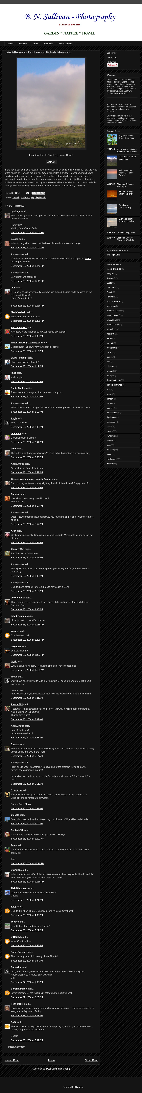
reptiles (110, 440)
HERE (88, 258)
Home (10, 44)
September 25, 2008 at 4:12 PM (27, 487)
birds (109, 352)
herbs (109, 403)
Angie (14, 418)
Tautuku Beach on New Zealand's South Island (127, 150)
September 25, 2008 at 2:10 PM (27, 412)
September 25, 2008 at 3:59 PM (27, 472)
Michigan (111, 306)
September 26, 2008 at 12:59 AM (27, 670)
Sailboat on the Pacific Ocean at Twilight (126, 172)
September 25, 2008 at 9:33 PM (27, 609)
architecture (112, 348)
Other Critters (65, 44)
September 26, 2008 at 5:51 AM (27, 784)
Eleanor (15, 744)
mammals (111, 422)
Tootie (14, 922)
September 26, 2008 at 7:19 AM (27, 823)
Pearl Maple (17, 1004)
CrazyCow (16, 790)
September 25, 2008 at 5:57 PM (27, 524)
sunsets (110, 450)
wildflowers (111, 459)
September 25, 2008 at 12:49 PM (27, 281)
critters (110, 366)
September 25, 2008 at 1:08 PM (27, 336)
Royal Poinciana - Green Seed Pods (126, 136)
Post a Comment (16, 1047)
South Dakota (113, 324)
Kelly (13, 906)
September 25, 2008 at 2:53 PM (27, 457)
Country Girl (17, 549)
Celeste (15, 815)
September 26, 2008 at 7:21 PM (27, 930)
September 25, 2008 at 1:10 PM (27, 351)
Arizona (110, 278)
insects (110, 408)
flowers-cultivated (114, 385)
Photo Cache (18, 388)
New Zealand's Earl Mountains (127, 158)
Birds (35, 44)
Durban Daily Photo (21, 804)
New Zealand (113, 315)
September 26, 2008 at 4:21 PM (27, 900)
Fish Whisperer (19, 888)
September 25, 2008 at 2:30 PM (27, 427)
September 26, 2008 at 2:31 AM (27, 698)
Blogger (79, 1087)
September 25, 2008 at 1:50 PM (27, 381)
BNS (13, 1022)
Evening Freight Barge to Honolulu (126, 220)
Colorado (111, 287)
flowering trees (113, 380)
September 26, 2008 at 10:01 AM (27, 839)
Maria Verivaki (18, 312)
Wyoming (111, 329)
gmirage (15, 211)
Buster (109, 283)
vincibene (16, 433)
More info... (124, 93)
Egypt (109, 292)
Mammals (48, 44)
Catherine (16, 967)
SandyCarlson (18, 952)
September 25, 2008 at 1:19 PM (27, 366)
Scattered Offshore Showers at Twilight (125, 239)
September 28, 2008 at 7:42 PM (27, 1040)
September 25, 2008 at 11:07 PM (27, 655)
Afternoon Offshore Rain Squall (125, 185)
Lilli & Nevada (18, 616)
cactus (109, 357)
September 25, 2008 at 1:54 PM (27, 396)
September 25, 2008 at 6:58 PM (27, 542)
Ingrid (14, 661)
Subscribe (111, 57)
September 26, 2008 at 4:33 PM (27, 915)
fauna (109, 371)
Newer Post (12, 1060)
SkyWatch (41, 197)
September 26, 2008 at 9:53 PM (27, 945)
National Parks (113, 310)
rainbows (25, 197)
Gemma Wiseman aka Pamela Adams (31, 479)
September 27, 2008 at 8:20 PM (27, 997)
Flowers (23, 44)
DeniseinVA (17, 830)
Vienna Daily (30, 228)
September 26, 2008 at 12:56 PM (27, 882)
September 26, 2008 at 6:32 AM (27, 808)
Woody (14, 631)
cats (108, 362)
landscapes (112, 413)
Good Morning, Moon (126, 232)
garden (110, 399)
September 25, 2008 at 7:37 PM (27, 557)
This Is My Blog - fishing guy (26, 342)
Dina (13, 448)
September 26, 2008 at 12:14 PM (27, 863)
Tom (13, 845)
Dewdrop (16, 870)
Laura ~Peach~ (19, 358)
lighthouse (111, 417)
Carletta (15, 494)
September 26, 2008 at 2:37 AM (27, 719)
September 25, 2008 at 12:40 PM (27, 232)
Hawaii (15, 197)
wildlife (110, 464)
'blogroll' (110, 273)
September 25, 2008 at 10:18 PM (27, 624)
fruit (108, 389)
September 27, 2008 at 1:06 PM (27, 982)
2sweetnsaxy (18, 597)
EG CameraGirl (19, 327)
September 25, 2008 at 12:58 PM (27, 321)
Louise (14, 239)
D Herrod (16, 937)
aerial (109, 338)
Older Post (91, 1060)
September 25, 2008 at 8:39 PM (27, 576)
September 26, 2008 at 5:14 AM (27, 756)
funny (109, 394)
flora (109, 376)
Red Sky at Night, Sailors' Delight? (126, 192)
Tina (13, 677)
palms (109, 426)
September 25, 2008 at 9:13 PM (27, 591)
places (109, 431)
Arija (13, 531)
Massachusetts (113, 301)
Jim (13, 287)
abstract (110, 334)
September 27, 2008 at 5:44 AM (27, 961)
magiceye (16, 646)
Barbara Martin (19, 989)
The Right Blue (113, 255)
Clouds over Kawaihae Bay (125, 206)
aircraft (110, 343)
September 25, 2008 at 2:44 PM (27, 442)
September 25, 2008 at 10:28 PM (27, 640)
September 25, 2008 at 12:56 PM (27, 306)
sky (32, 197)
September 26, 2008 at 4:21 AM (27, 737)
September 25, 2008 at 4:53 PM (27, 506)
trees (109, 454)
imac (13, 373)
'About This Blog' (114, 269)
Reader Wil (17, 704)
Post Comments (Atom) (58, 1069)
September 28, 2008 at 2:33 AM (27, 1015)
